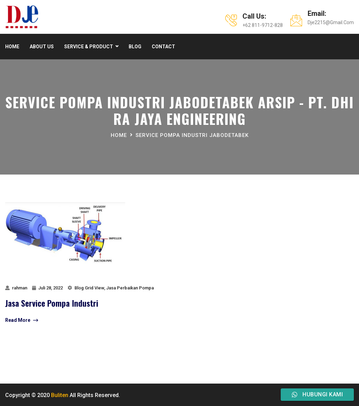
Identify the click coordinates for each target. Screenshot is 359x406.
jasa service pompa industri (51, 303)
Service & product (88, 46)
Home (12, 46)
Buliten (59, 395)
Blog (135, 46)
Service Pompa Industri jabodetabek (192, 135)
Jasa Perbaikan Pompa (130, 287)
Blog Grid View (89, 287)
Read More (21, 320)
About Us (42, 46)
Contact (163, 46)
